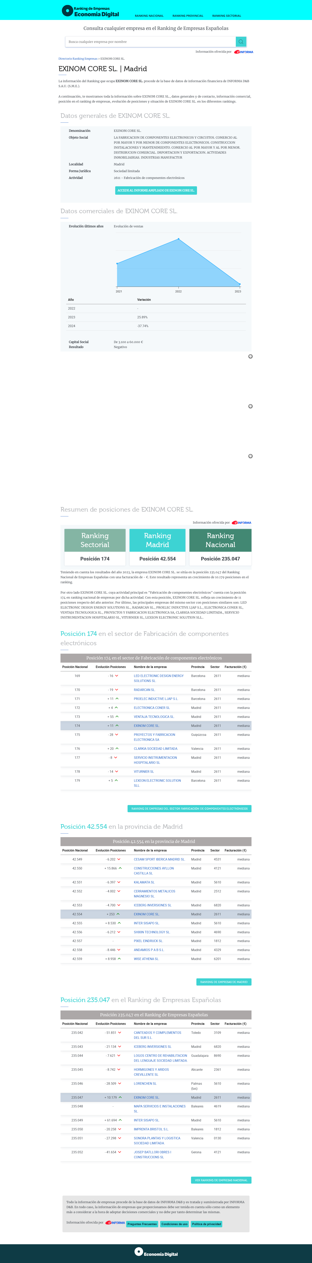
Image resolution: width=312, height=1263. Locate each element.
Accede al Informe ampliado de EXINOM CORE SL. (156, 190)
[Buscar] (241, 42)
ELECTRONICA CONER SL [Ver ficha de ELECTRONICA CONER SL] (152, 708)
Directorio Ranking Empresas (78, 58)
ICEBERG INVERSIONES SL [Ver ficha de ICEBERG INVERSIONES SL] (153, 905)
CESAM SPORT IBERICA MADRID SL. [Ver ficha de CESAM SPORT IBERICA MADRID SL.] (159, 859)
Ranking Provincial (188, 16)
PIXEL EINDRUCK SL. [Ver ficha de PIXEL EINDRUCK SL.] (148, 941)
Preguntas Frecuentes (142, 1224)
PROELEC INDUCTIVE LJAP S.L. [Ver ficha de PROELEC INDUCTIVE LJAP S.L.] (156, 699)
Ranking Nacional (149, 16)
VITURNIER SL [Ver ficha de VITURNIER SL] (144, 771)
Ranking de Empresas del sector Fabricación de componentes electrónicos (190, 808)
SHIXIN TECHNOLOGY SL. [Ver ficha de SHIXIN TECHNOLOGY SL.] (152, 932)
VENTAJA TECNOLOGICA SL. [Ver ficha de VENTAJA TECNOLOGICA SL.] (154, 716)
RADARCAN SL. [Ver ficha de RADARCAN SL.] (145, 690)
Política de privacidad (206, 1224)
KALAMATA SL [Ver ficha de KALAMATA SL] (144, 882)
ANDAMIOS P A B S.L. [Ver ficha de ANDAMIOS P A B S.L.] (149, 950)
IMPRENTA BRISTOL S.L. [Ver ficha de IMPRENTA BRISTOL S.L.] (151, 1129)
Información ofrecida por (225, 51)
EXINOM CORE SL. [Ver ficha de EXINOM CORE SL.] (147, 725)
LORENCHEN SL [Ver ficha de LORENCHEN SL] (145, 1083)
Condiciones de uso (174, 1224)
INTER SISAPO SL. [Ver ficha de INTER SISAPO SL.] (147, 923)
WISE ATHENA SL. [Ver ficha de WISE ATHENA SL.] (146, 959)
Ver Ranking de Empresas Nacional (221, 1180)
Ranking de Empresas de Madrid (224, 982)
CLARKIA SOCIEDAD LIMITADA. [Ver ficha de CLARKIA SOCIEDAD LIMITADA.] (156, 748)
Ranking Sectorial (226, 16)
